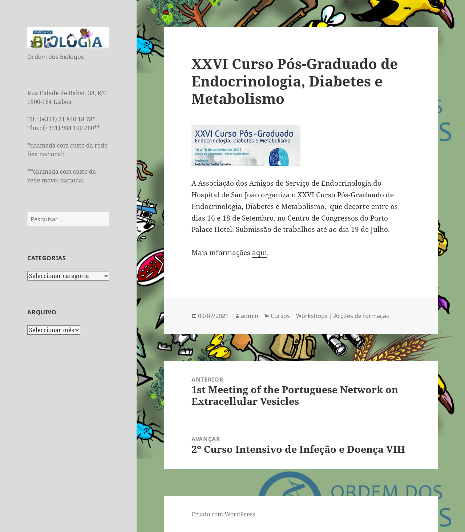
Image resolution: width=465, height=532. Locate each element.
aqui (259, 252)
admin (249, 316)
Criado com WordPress (223, 514)
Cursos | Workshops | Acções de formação (330, 316)
